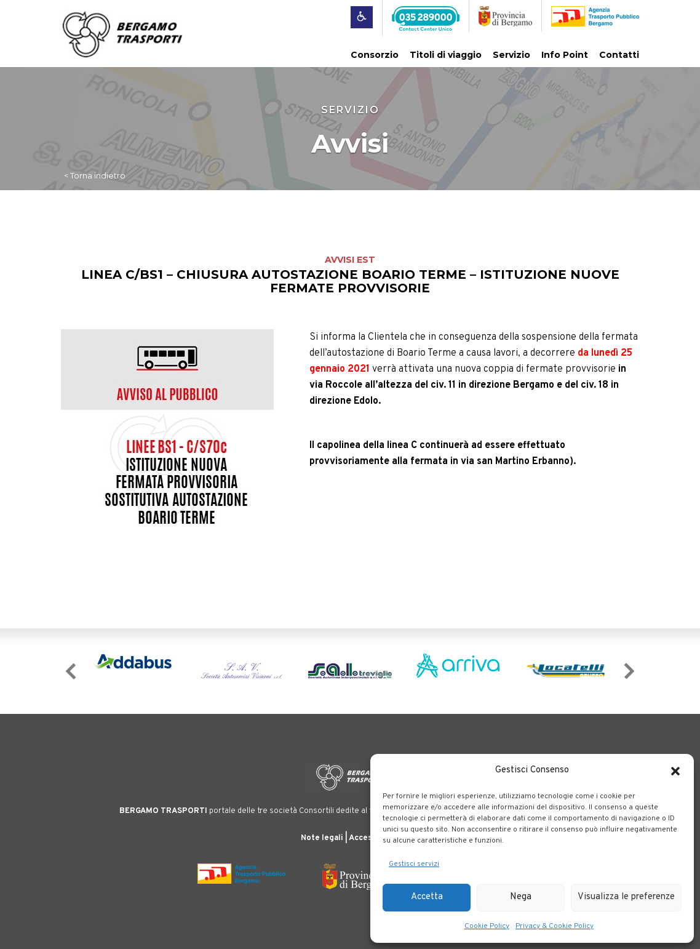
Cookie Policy (486, 926)
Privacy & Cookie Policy (554, 926)
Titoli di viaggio (446, 54)
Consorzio (375, 54)
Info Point (564, 54)
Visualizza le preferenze (626, 897)
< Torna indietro (94, 175)
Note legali (322, 838)
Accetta (427, 897)
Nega (520, 897)
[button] (675, 771)
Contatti (619, 54)
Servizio (511, 54)
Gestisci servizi (414, 864)
